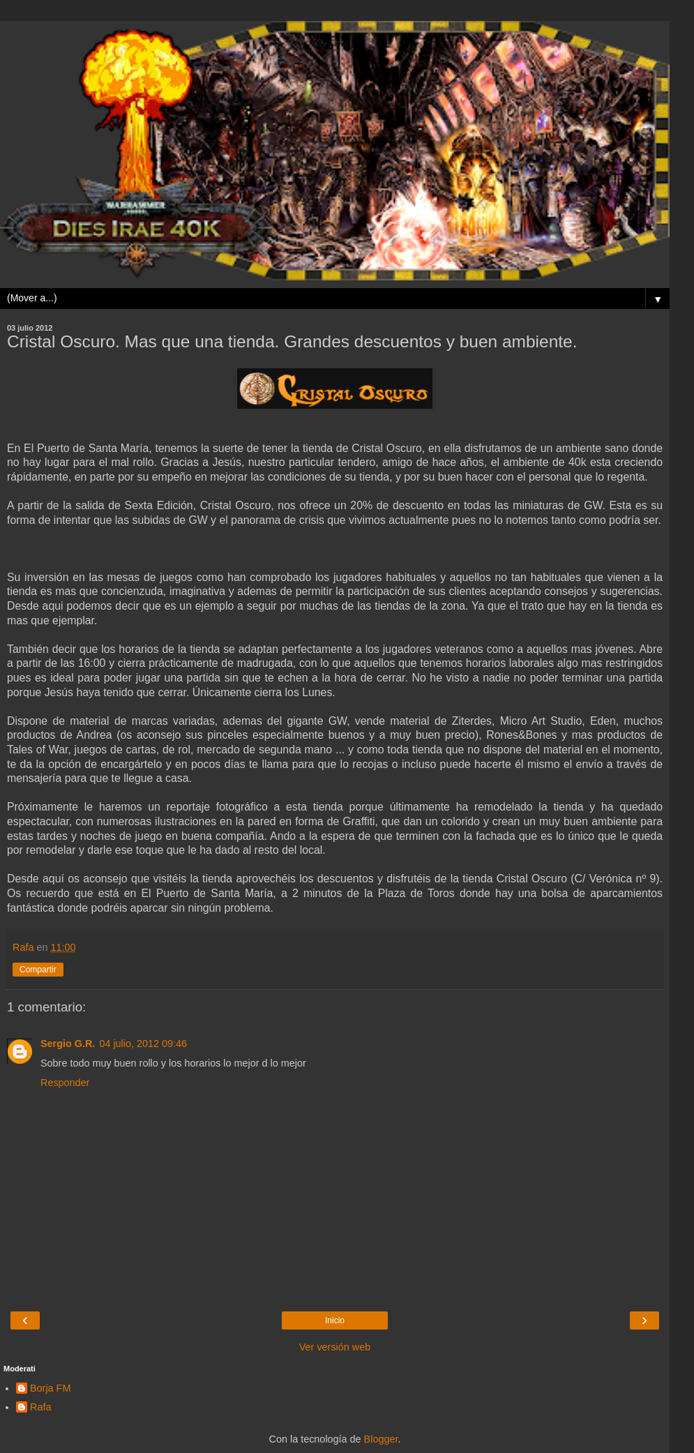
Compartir (38, 969)
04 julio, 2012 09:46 (143, 1043)
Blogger (381, 1439)
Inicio (335, 1320)
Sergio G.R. (67, 1043)
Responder (64, 1082)
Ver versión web (334, 1347)
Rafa (40, 1407)
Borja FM (50, 1388)
